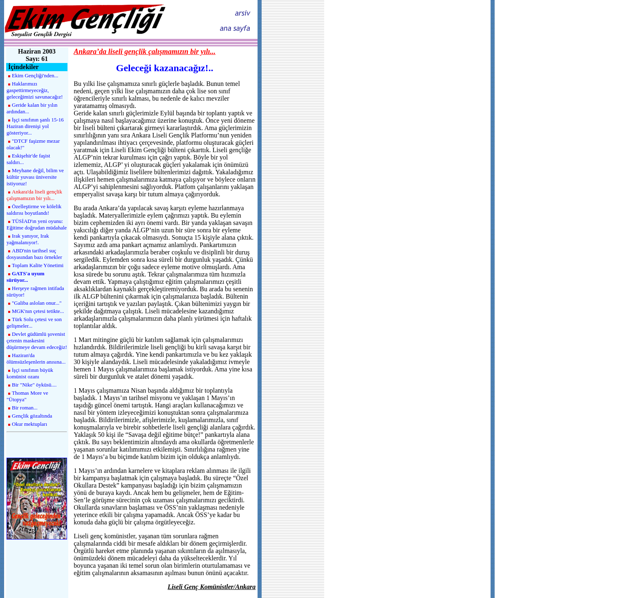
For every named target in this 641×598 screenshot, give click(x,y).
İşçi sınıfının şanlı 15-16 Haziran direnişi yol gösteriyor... (35, 126)
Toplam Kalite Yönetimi (37, 265)
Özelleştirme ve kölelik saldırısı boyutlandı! (34, 209)
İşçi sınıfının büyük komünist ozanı (30, 373)
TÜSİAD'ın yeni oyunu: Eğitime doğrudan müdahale (37, 224)
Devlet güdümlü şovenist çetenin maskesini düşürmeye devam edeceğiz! (37, 340)
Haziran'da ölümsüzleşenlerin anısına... (36, 358)
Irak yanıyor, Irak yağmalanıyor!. (28, 239)
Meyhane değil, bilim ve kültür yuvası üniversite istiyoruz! (35, 177)
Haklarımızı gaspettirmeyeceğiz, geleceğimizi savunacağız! (35, 90)
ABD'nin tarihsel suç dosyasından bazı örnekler (34, 253)
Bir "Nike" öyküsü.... (34, 385)
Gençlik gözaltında (32, 416)
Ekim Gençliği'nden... (35, 75)
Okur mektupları (29, 424)
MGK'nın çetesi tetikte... (38, 311)
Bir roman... (25, 408)
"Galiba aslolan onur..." (36, 303)
